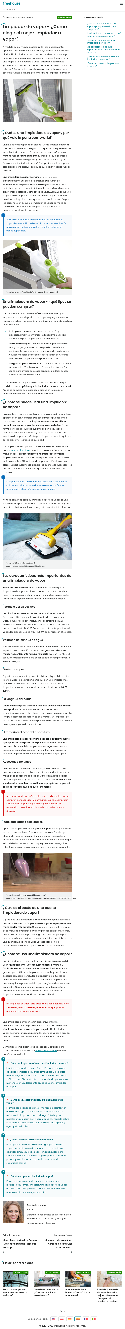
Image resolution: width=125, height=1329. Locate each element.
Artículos (10, 10)
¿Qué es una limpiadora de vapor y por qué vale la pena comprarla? (102, 26)
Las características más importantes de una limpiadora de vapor (103, 50)
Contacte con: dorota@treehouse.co (42, 1223)
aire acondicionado (46, 1051)
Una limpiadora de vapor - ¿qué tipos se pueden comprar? (104, 34)
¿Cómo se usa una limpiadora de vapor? (103, 64)
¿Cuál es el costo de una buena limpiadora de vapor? (103, 57)
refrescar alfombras (19, 450)
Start (62, 1311)
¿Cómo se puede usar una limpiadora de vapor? (101, 41)
